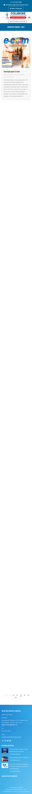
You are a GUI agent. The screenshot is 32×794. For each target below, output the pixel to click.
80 (16, 697)
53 (17, 695)
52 (13, 695)
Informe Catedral (8, 74)
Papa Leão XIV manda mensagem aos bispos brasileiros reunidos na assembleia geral (18, 766)
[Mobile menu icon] (29, 17)
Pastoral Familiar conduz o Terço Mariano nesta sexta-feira (18, 750)
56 (28, 695)
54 (21, 695)
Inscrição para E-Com (12, 71)
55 (24, 695)
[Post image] (5, 750)
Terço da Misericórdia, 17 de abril (18, 757)
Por (19, 74)
